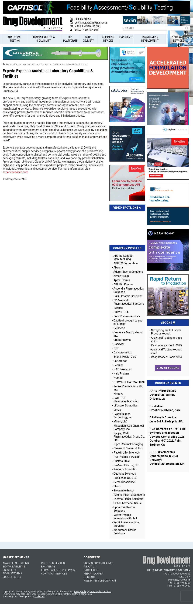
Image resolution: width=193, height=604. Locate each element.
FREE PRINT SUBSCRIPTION (100, 580)
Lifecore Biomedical (125, 405)
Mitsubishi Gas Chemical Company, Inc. (128, 427)
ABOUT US (90, 566)
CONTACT (89, 577)
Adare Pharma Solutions (128, 271)
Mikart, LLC (120, 421)
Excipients (126, 37)
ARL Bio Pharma (123, 284)
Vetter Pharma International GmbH (125, 516)
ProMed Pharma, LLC (126, 465)
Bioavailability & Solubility (44, 39)
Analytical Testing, (14, 64)
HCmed (118, 377)
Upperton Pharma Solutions (124, 509)
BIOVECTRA (120, 312)
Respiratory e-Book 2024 (166, 357)
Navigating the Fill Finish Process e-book (166, 332)
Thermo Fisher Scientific (128, 499)
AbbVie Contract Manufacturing (123, 257)
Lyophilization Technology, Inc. (123, 415)
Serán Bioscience (124, 482)
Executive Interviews (84, 29)
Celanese (119, 328)
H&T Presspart (122, 369)
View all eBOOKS (168, 368)
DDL (116, 348)
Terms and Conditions (100, 591)
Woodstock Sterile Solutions (124, 531)
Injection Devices (108, 39)
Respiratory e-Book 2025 (166, 345)
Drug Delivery (88, 39)
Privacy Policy (81, 591)
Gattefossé (120, 361)
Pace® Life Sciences (126, 452)
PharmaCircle (121, 461)
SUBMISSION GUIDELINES (98, 563)
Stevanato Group (123, 490)
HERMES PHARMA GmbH (129, 382)
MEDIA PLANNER (93, 573)
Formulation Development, (53, 64)
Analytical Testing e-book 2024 (166, 351)
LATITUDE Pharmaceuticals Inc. (126, 399)
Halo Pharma (121, 373)
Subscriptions (80, 19)
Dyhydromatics (122, 352)
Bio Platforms (70, 39)
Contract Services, (31, 64)
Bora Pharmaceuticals (126, 316)
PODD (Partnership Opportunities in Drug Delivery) (164, 456)
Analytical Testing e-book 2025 (166, 339)
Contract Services (178, 39)
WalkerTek (39, 596)
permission (86, 594)
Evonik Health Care (124, 356)
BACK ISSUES (91, 570)
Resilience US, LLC (125, 478)
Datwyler (118, 344)
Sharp (116, 486)
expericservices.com (15, 172)
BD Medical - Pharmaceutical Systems (128, 302)
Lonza (117, 409)
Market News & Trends (85, 26)
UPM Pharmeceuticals (127, 503)
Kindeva (118, 393)
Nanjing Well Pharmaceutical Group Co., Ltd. (129, 437)
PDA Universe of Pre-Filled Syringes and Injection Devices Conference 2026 (167, 432)
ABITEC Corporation (125, 263)
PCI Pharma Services (126, 456)
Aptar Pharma (121, 280)
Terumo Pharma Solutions (129, 494)
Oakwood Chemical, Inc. (127, 448)
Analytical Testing (15, 39)
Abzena (118, 267)
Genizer (118, 365)
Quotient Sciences (124, 473)
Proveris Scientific (124, 469)
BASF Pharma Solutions (128, 296)
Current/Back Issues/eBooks (88, 22)
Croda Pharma (122, 340)
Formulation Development (150, 39)
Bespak (118, 308)
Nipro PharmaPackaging (128, 444)
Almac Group (121, 276)
